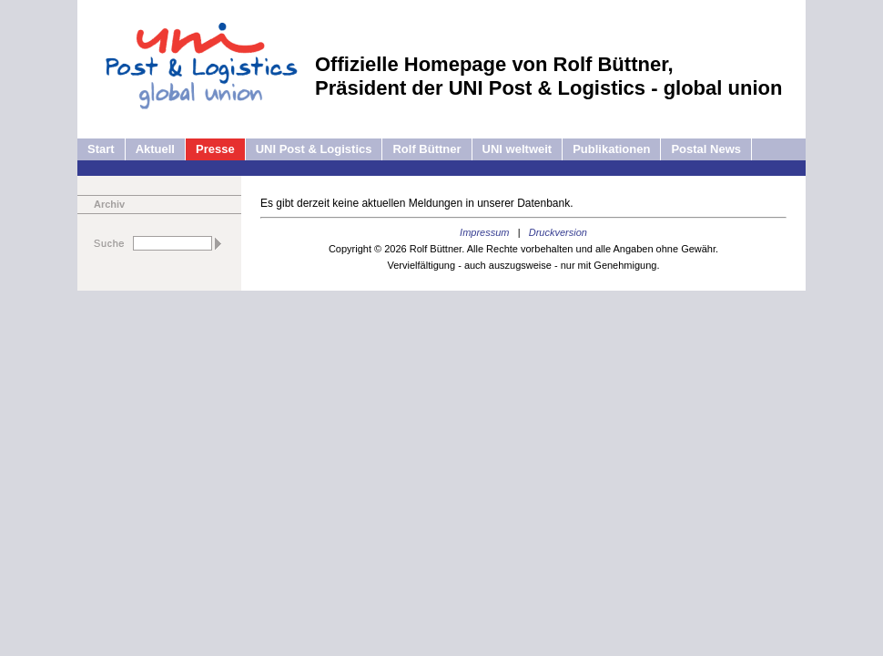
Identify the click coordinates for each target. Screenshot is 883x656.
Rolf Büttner (426, 149)
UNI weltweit (517, 149)
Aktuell (155, 149)
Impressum (484, 232)
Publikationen (611, 149)
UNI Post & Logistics (314, 149)
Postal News (706, 149)
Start (101, 149)
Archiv (109, 204)
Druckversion (558, 232)
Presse (215, 149)
